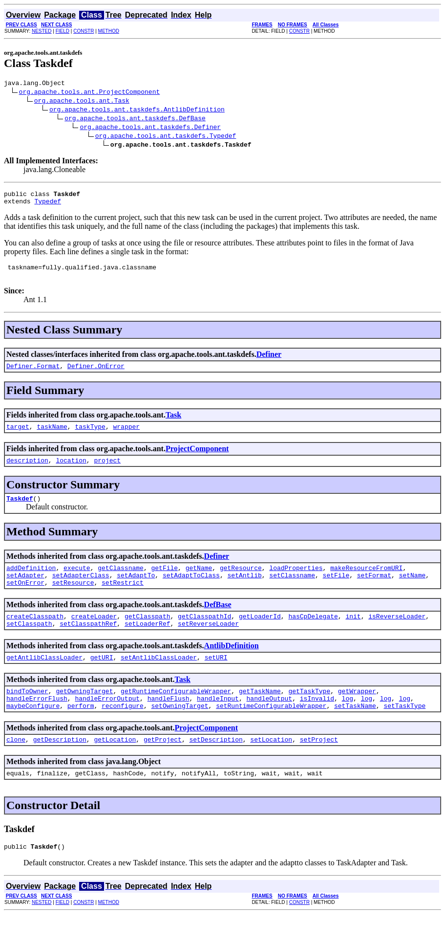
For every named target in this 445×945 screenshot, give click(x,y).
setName (412, 591)
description (27, 471)
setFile (336, 591)
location (71, 471)
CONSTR (83, 31)
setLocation (271, 767)
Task (173, 423)
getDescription (59, 767)
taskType (90, 436)
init (352, 635)
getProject (163, 767)
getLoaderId (260, 635)
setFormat (374, 591)
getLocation (115, 767)
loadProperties (295, 582)
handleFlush (169, 723)
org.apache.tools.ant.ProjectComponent (89, 92)
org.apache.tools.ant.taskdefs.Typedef (165, 136)
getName (199, 582)
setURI (216, 679)
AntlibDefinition (231, 666)
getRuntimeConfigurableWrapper (176, 714)
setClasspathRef (88, 643)
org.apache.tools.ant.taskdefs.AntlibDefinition (137, 110)
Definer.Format (33, 374)
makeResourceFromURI (366, 582)
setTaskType (404, 731)
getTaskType (309, 714)
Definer (269, 361)
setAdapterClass (80, 591)
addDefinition (31, 582)
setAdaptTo (136, 591)
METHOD (108, 31)
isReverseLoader (396, 635)
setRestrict (123, 599)
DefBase (218, 622)
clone (15, 767)
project (107, 471)
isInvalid (317, 723)
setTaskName (355, 731)
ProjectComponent (197, 459)
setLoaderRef (147, 643)
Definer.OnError (96, 374)
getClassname (121, 582)
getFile (164, 582)
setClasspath (29, 643)
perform (80, 731)
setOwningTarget (179, 731)
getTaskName (260, 714)
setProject (319, 767)
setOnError (25, 599)
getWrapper (357, 714)
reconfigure (123, 731)
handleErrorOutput (107, 723)
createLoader (94, 635)
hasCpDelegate (313, 635)
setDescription (215, 767)
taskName (52, 436)
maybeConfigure (33, 731)
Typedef (47, 205)
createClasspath (35, 635)
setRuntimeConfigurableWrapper (271, 731)
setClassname (292, 591)
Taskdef (19, 511)
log (347, 723)
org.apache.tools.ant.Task (81, 101)
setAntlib (245, 591)
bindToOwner (27, 714)
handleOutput (269, 723)
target (17, 436)
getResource (241, 582)
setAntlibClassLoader (159, 679)
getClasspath (147, 635)
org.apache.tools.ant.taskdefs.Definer (150, 128)
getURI (101, 679)
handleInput (218, 723)
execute (77, 582)
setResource (73, 599)
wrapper (126, 436)
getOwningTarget (84, 714)
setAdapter (25, 591)
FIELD (62, 31)
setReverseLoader (208, 643)
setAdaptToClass (191, 591)
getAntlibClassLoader (44, 679)
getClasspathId (204, 635)
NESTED (42, 31)
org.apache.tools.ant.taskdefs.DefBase (135, 119)
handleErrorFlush (36, 723)
